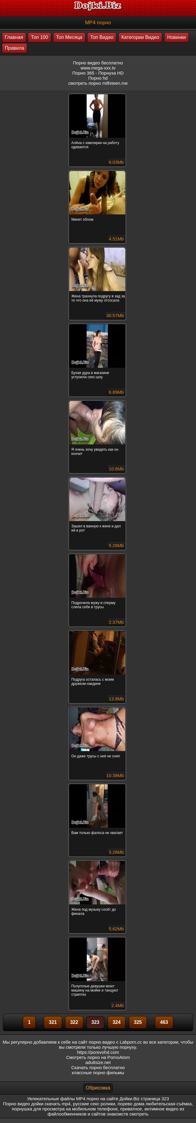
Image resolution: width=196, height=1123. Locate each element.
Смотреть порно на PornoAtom (98, 1057)
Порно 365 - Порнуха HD (97, 72)
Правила (14, 48)
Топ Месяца (69, 37)
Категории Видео (140, 37)
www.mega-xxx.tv (98, 67)
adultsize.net (98, 1062)
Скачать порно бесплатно (98, 1067)
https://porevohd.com (98, 1052)
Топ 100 (39, 37)
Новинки (176, 37)
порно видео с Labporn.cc (115, 1042)
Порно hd (98, 78)
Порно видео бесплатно (98, 62)
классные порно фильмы (98, 1072)
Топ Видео (101, 37)
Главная (14, 37)
